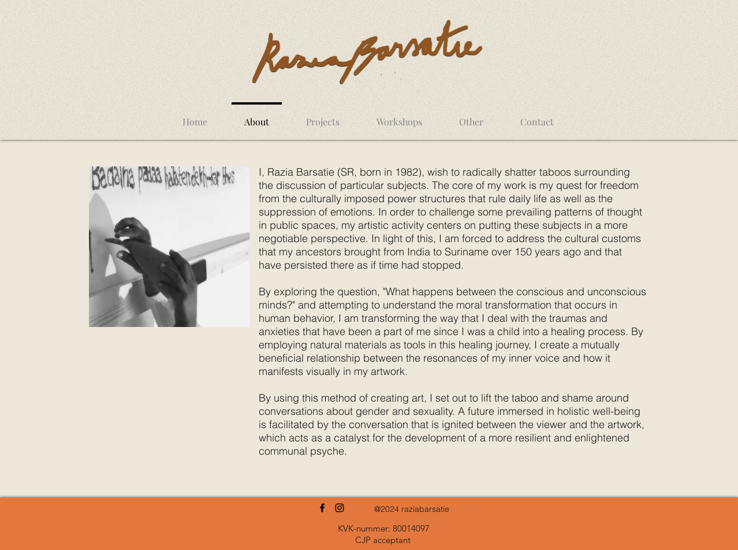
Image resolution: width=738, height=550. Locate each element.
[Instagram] (339, 508)
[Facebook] (322, 508)
